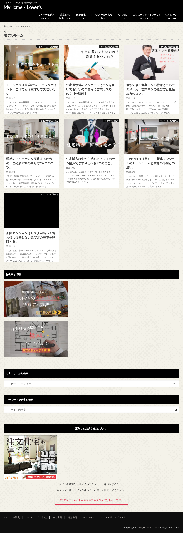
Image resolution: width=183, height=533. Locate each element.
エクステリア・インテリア (147, 16)
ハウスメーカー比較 (101, 16)
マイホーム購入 (46, 16)
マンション (122, 16)
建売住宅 (80, 16)
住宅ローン (171, 16)
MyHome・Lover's (23, 7)
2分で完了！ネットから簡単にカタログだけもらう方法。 (91, 500)
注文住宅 (65, 16)
